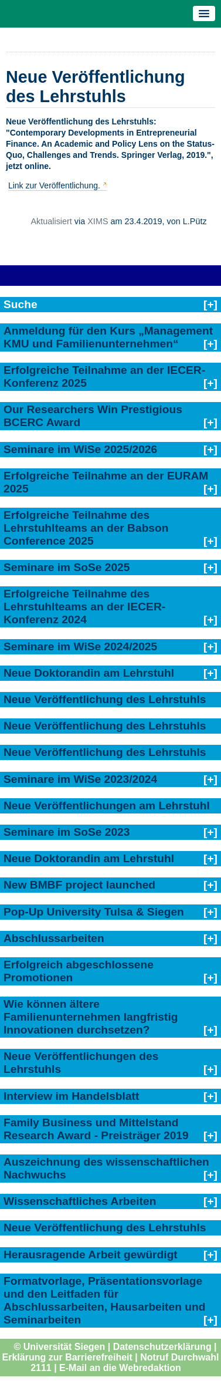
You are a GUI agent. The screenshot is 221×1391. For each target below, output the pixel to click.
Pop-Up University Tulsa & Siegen (94, 912)
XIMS (97, 221)
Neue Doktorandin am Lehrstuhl (89, 673)
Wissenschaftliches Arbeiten (80, 1201)
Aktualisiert (51, 221)
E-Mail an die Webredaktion (120, 1368)
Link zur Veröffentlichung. (54, 185)
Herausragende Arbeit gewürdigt (91, 1254)
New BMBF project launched (79, 885)
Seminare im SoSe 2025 (67, 567)
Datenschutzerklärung (162, 1347)
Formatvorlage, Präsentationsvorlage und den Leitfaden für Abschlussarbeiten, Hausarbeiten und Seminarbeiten (104, 1300)
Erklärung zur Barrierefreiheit (67, 1357)
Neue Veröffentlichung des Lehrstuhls (105, 699)
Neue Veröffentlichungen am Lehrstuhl (107, 805)
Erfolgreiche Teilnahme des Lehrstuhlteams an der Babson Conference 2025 (86, 528)
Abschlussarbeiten (54, 938)
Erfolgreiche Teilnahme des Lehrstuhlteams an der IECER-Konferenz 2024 (84, 607)
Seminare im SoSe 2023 (67, 832)
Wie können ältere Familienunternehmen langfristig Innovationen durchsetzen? (91, 1017)
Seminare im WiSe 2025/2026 (80, 449)
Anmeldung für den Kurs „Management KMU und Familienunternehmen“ (108, 337)
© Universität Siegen (59, 1347)
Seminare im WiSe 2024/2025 (80, 646)
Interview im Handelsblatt (71, 1096)
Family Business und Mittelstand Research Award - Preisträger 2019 (96, 1129)
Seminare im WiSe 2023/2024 (80, 779)
